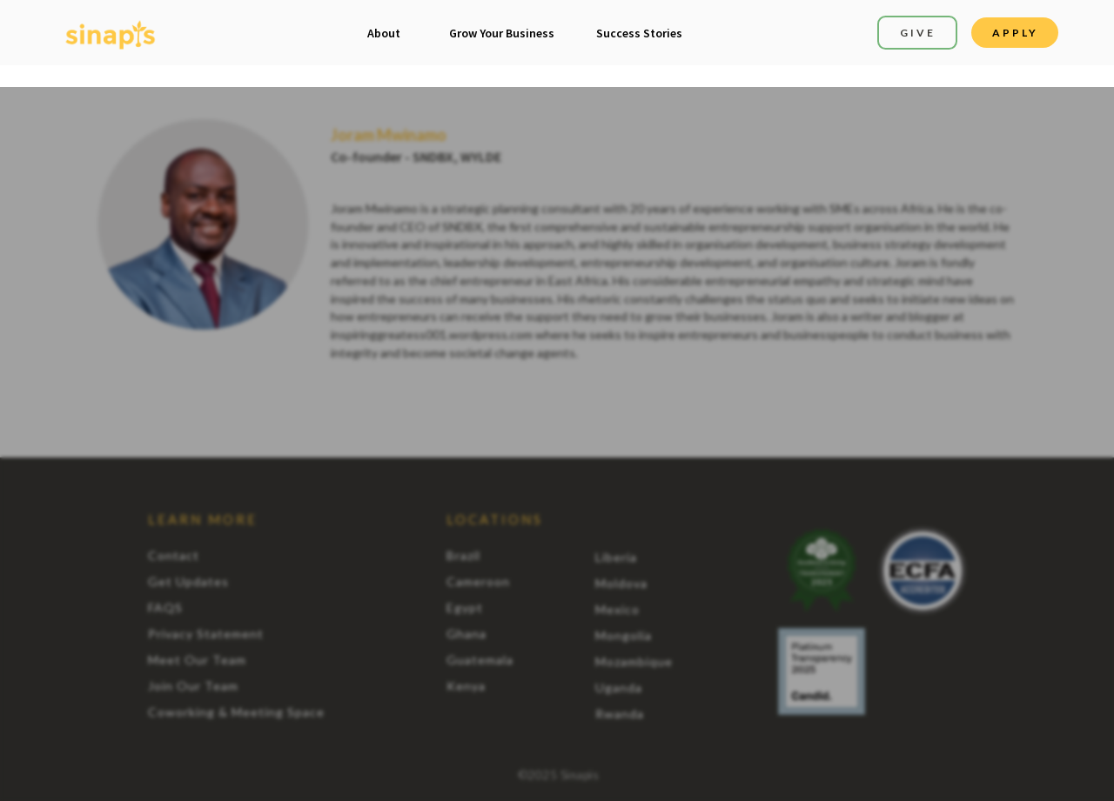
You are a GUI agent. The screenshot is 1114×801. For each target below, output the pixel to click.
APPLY (1015, 32)
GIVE (918, 32)
